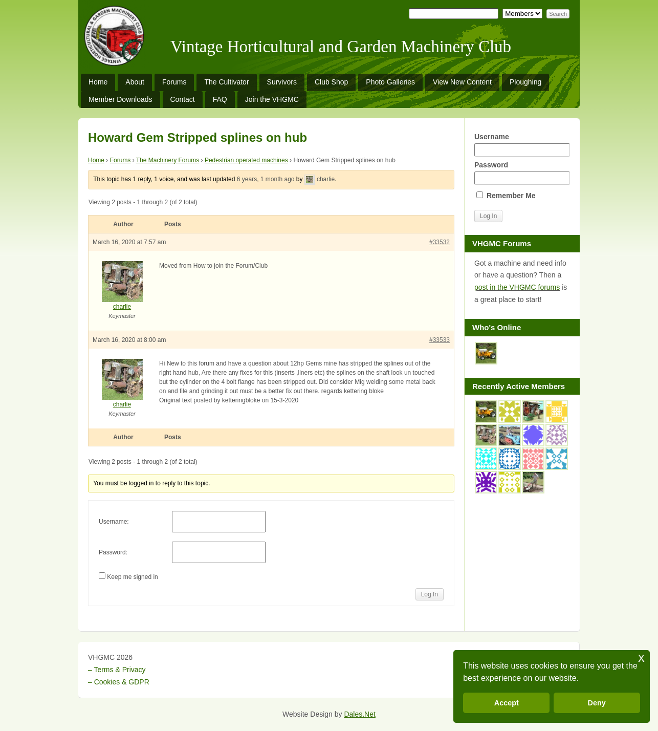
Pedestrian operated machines (246, 160)
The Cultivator (226, 82)
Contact (182, 99)
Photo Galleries (390, 82)
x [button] (641, 657)
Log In (429, 594)
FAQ (220, 99)
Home (98, 82)
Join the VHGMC (272, 99)
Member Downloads (120, 99)
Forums (174, 82)
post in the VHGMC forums (517, 287)
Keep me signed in (132, 576)
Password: (113, 552)
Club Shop (331, 82)
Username (521, 145)
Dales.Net (359, 714)
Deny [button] (597, 703)
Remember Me (506, 195)
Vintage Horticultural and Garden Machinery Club (340, 46)
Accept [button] (506, 703)
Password (521, 173)
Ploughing (525, 82)
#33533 (439, 339)
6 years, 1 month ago (266, 179)
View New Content (462, 82)
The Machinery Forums (167, 160)
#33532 (439, 242)
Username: (114, 521)
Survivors (282, 82)
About (134, 82)
